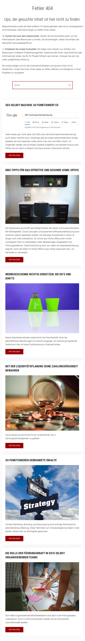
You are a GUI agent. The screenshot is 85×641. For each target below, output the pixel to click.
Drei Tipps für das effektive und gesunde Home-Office (42, 170)
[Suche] (42, 85)
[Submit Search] (69, 85)
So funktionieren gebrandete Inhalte (31, 460)
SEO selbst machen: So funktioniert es (31, 105)
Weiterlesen (14, 155)
